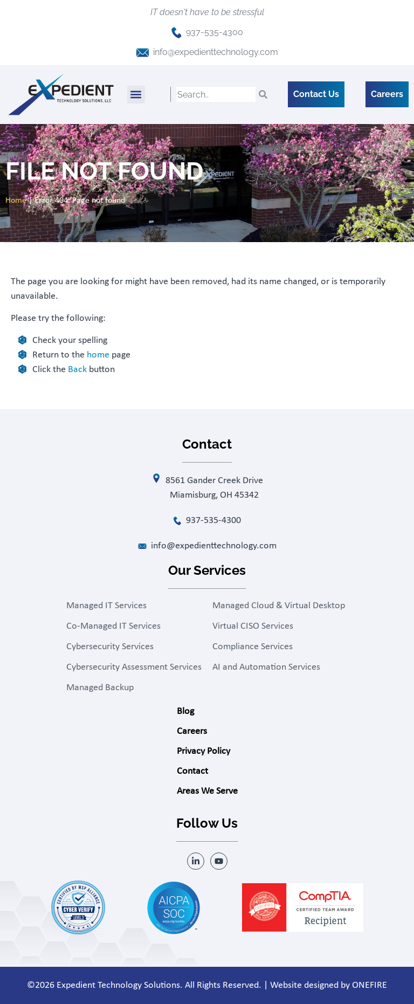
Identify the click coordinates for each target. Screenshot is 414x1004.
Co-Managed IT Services (113, 626)
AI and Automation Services (266, 667)
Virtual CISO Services (252, 626)
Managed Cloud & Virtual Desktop (278, 606)
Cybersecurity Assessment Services (134, 667)
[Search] (263, 94)
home (98, 355)
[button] (136, 95)
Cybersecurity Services (110, 647)
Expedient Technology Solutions (118, 985)
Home (15, 200)
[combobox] (216, 94)
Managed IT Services (106, 606)
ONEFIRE (369, 985)
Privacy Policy (203, 751)
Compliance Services (252, 647)
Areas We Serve (207, 791)
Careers (192, 731)
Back (77, 370)
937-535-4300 (214, 32)
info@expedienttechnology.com (215, 52)
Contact (192, 771)
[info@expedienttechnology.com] (142, 52)
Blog (185, 711)
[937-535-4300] (176, 32)
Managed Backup (100, 688)
